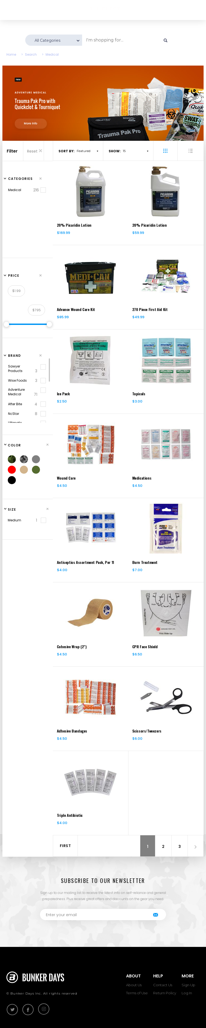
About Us (134, 985)
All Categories (47, 40)
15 (124, 151)
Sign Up (188, 985)
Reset (35, 151)
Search (31, 54)
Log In (187, 993)
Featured (83, 151)
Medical (52, 54)
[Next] (195, 846)
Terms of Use (137, 993)
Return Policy (164, 993)
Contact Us (162, 985)
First (65, 845)
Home (11, 54)
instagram (43, 1009)
